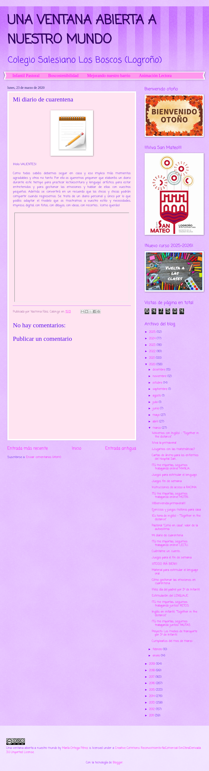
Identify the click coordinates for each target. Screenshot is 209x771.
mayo (157, 415)
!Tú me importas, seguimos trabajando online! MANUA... (171, 467)
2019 (152, 664)
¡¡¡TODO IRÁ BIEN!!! (164, 564)
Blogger (118, 762)
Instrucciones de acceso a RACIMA (174, 487)
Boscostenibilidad (63, 75)
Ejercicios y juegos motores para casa (176, 510)
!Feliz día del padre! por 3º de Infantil (176, 590)
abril (156, 421)
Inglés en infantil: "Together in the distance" (174, 614)
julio (156, 402)
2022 (153, 351)
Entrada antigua (120, 448)
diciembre (159, 370)
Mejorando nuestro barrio (108, 75)
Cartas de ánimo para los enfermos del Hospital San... (175, 457)
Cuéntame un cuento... (166, 551)
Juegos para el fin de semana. (172, 557)
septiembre (160, 389)
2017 (152, 677)
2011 (152, 715)
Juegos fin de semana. (167, 481)
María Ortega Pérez (75, 748)
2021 (152, 358)
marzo (157, 428)
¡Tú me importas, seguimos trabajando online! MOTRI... (170, 496)
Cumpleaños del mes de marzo (172, 641)
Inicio (76, 448)
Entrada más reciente (27, 448)
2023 (153, 345)
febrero (158, 649)
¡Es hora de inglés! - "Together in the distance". (176, 518)
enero (157, 656)
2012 (152, 709)
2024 (153, 338)
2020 (152, 364)
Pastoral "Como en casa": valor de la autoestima (175, 527)
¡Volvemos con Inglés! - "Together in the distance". (175, 435)
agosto (157, 396)
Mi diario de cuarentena (167, 535)
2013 (152, 703)
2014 (152, 696)
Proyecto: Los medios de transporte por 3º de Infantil (174, 633)
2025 (153, 332)
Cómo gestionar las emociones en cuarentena (174, 582)
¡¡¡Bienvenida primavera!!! (169, 503)
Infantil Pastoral (25, 75)
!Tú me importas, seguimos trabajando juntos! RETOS (170, 604)
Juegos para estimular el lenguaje (174, 475)
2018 (152, 670)
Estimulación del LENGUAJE (170, 596)
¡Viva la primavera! (164, 443)
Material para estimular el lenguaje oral (175, 572)
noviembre (160, 376)
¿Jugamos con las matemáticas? (173, 449)
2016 (152, 683)
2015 (152, 690)
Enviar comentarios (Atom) (43, 457)
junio (156, 408)
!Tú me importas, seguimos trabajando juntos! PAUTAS (171, 623)
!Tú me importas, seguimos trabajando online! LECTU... (170, 543)
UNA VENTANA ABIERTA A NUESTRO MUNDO (81, 30)
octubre (158, 383)
